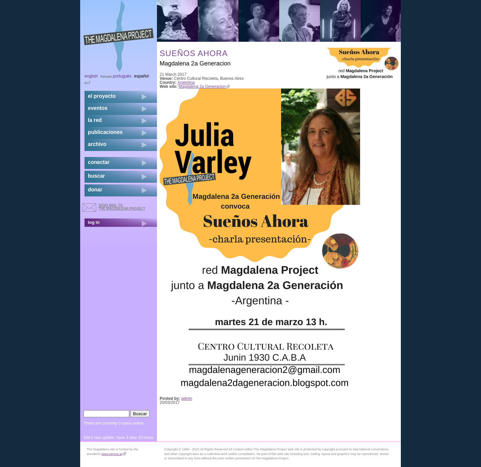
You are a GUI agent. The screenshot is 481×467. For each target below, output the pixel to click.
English (91, 76)
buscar (96, 176)
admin (186, 398)
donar (95, 189)
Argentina (185, 82)
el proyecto (102, 96)
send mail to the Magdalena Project (122, 206)
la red (95, 120)
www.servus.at (114, 454)
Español (141, 76)
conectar (99, 162)
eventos (98, 108)
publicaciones (105, 132)
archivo (97, 144)
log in (94, 222)
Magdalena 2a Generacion (204, 86)
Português (122, 76)
